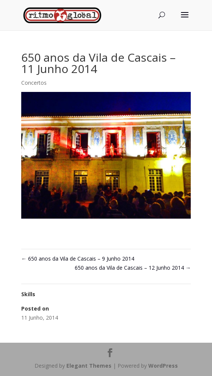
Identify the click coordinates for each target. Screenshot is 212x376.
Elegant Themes (88, 365)
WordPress (163, 365)
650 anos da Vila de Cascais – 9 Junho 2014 (77, 258)
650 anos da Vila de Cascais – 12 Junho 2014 (133, 267)
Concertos (34, 82)
